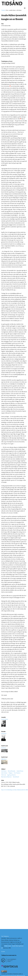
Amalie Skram (20, 771)
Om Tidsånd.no (5, 936)
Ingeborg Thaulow (11, 775)
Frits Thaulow (17, 773)
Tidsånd (3, 10)
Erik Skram (4, 771)
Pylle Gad (3, 775)
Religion (11, 773)
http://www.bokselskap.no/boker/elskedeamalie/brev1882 (14, 789)
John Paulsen (4, 773)
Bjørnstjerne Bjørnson (6, 777)
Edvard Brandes (11, 771)
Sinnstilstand (16, 777)
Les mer (3, 951)
